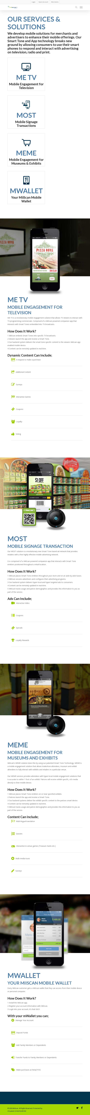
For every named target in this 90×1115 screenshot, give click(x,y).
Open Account (43, 2)
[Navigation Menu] (81, 7)
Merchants (54, 2)
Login (33, 2)
